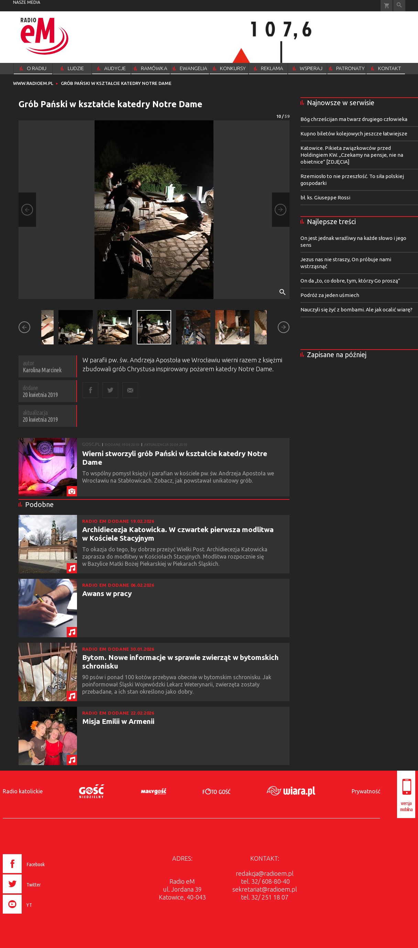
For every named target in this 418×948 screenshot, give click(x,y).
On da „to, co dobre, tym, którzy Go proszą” (350, 281)
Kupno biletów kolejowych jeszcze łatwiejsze (353, 133)
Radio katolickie (23, 791)
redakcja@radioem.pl (265, 873)
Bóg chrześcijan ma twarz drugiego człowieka (353, 119)
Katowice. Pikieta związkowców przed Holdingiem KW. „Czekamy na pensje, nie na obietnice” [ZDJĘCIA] (351, 155)
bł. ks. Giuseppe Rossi (325, 197)
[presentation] (38, 914)
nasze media (26, 2)
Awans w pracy (107, 593)
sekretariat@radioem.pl (264, 889)
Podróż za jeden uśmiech (329, 295)
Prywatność (366, 791)
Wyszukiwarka (399, 5)
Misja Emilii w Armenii (118, 721)
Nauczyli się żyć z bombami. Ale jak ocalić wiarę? (356, 309)
